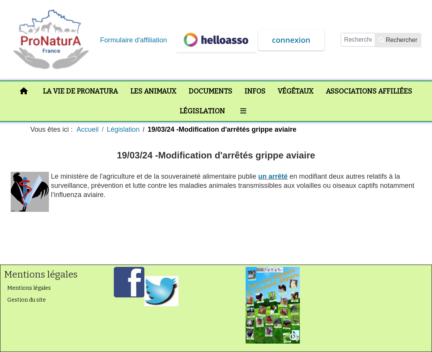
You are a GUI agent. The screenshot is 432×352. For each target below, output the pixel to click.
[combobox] (358, 40)
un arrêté (273, 176)
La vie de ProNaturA (80, 91)
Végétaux (296, 91)
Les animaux (153, 91)
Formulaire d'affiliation (133, 40)
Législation (202, 111)
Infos (254, 91)
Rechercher (398, 40)
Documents (210, 91)
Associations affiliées (369, 91)
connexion (291, 40)
